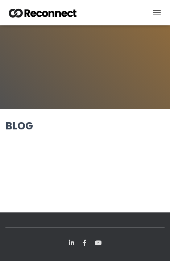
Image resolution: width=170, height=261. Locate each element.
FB (84, 243)
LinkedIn (71, 243)
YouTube (98, 243)
